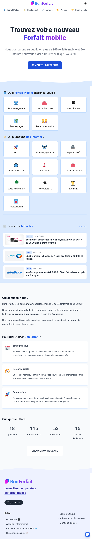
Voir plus (83, 226)
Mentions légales (68, 523)
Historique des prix (17, 533)
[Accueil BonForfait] (18, 483)
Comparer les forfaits (44, 65)
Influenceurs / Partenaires (72, 518)
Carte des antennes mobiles (21, 528)
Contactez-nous (67, 514)
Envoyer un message (45, 451)
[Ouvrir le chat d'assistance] (86, 533)
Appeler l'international (17, 524)
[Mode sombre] (85, 3)
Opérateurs (13, 519)
